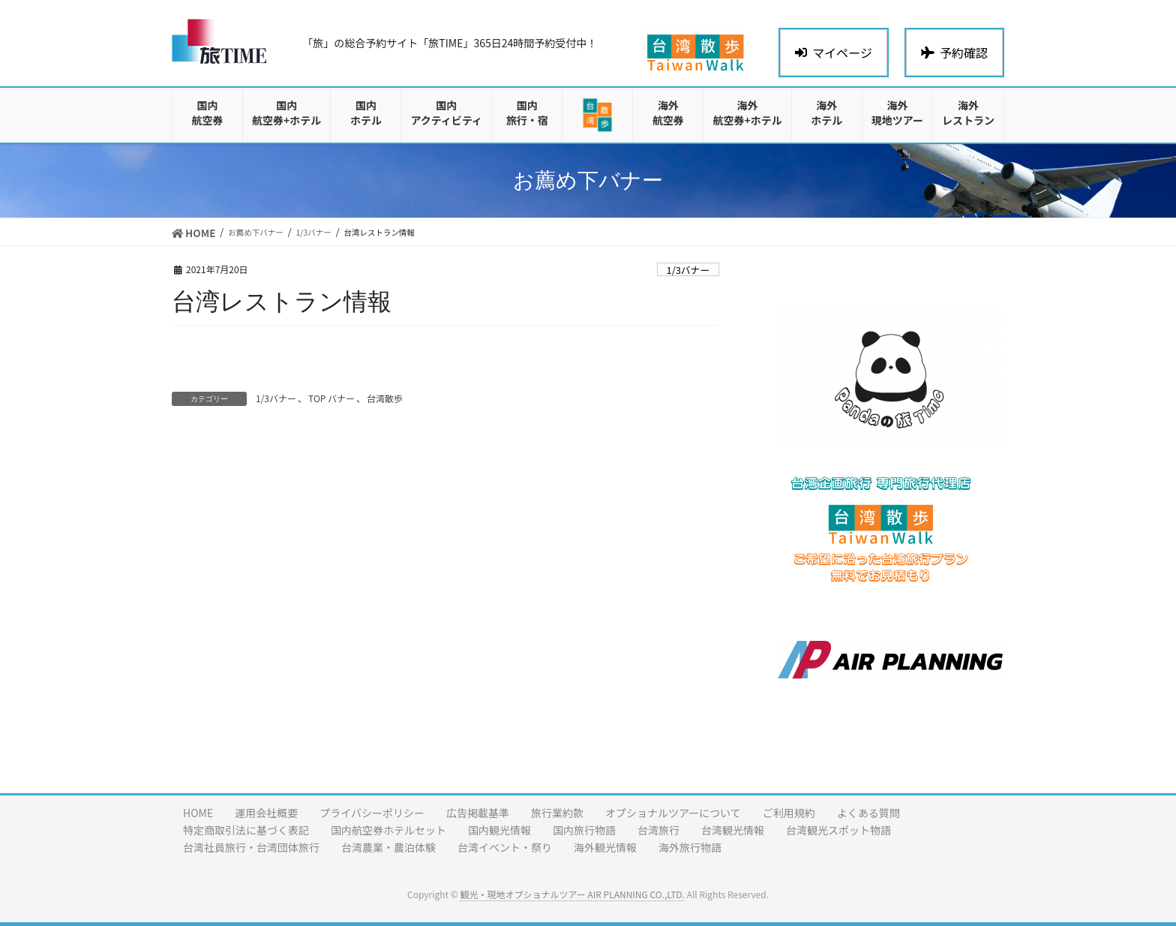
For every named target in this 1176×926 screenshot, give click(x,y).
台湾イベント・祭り (505, 847)
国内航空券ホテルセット (388, 829)
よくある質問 (868, 812)
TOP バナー (331, 398)
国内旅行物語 (584, 829)
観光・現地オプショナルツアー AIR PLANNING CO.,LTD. (572, 894)
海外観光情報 (605, 847)
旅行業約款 (557, 812)
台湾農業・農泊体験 (388, 847)
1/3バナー (688, 270)
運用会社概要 (266, 812)
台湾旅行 (659, 829)
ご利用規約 (789, 812)
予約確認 (954, 53)
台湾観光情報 (732, 829)
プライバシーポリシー (372, 812)
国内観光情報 (499, 829)
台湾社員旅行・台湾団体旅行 (251, 847)
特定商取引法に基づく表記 (246, 829)
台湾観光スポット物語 (838, 829)
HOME (198, 812)
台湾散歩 (385, 398)
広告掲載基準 (477, 812)
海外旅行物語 (690, 847)
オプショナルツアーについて (673, 812)
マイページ (833, 53)
